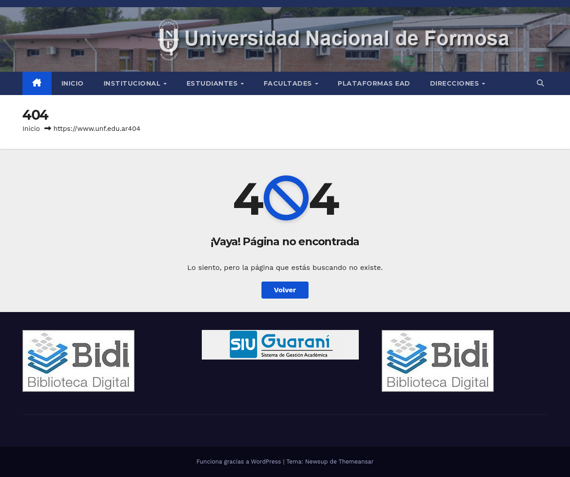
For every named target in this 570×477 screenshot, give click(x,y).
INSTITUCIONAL (133, 83)
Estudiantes (213, 83)
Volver (285, 290)
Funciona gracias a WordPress (239, 461)
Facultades (289, 83)
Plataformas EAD (374, 83)
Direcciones (455, 83)
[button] (540, 83)
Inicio (72, 83)
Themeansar (356, 461)
